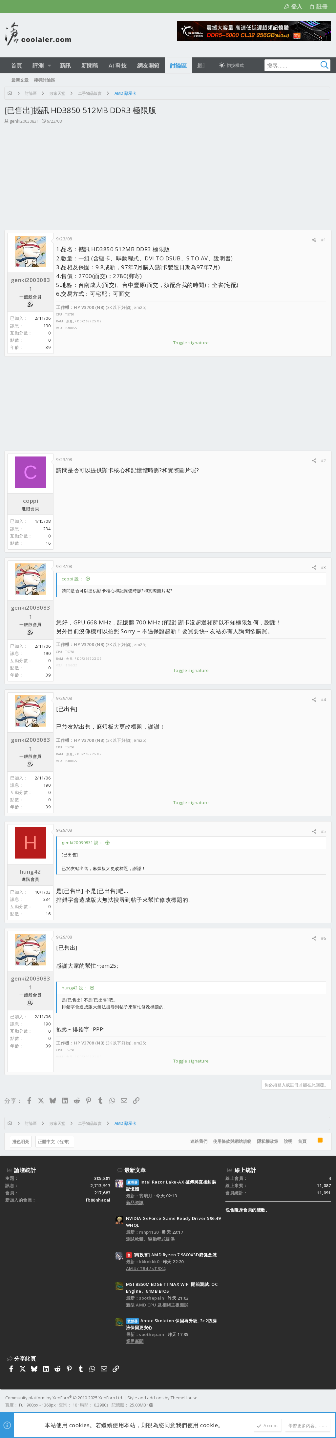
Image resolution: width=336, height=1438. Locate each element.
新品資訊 (135, 1202)
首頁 (301, 1141)
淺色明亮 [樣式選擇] (21, 1141)
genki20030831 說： (83, 842)
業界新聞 (135, 1341)
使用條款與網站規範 (231, 1141)
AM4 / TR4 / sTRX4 (146, 1268)
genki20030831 (25, 121)
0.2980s (101, 1405)
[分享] (313, 240)
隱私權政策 (266, 1141)
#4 (322, 699)
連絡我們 (197, 1141)
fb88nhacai (98, 1200)
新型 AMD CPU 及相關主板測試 (157, 1305)
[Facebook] (328, 1402)
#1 (322, 240)
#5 (322, 831)
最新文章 (135, 1170)
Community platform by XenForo (64, 1398)
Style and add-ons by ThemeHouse (162, 1398)
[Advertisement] (167, 174)
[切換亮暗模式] (231, 65)
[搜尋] (289, 65)
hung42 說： (76, 988)
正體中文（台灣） (56, 1141)
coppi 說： (73, 579)
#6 (322, 938)
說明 (287, 1141)
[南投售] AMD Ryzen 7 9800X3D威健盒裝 (171, 1255)
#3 (322, 567)
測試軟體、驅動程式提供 (150, 1239)
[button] (49, 65)
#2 (322, 460)
